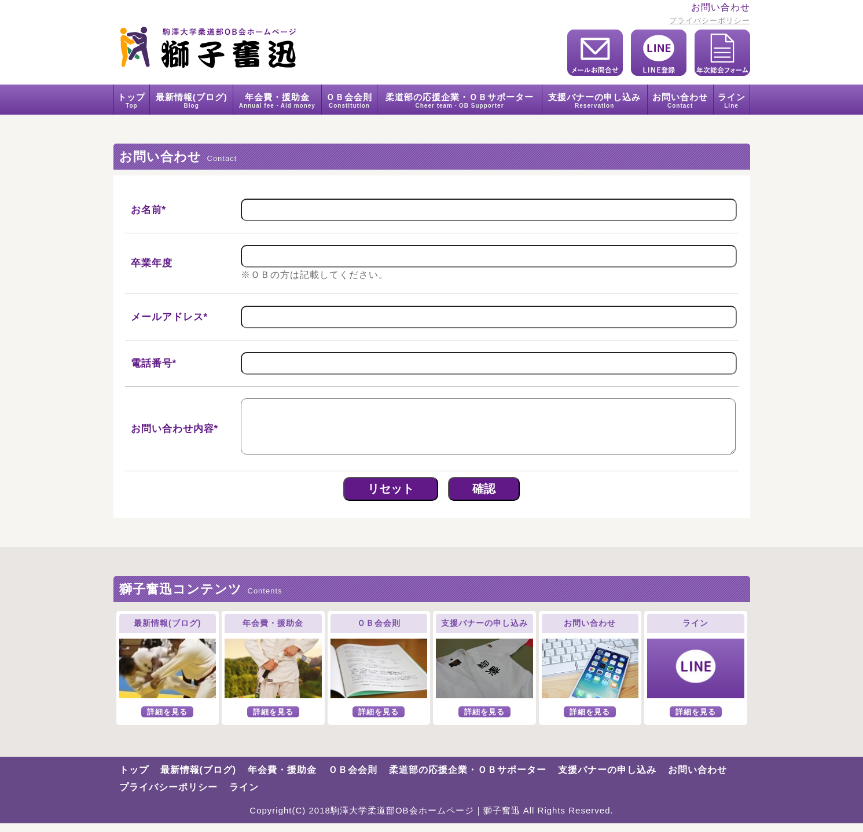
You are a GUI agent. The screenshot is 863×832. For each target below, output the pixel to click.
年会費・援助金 (277, 99)
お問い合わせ (680, 99)
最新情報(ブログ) (191, 99)
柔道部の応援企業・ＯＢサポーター (459, 99)
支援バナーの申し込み (594, 99)
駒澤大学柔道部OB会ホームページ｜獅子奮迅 (425, 819)
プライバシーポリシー (709, 20)
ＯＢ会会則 (349, 99)
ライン (732, 99)
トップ (132, 99)
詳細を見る (167, 720)
